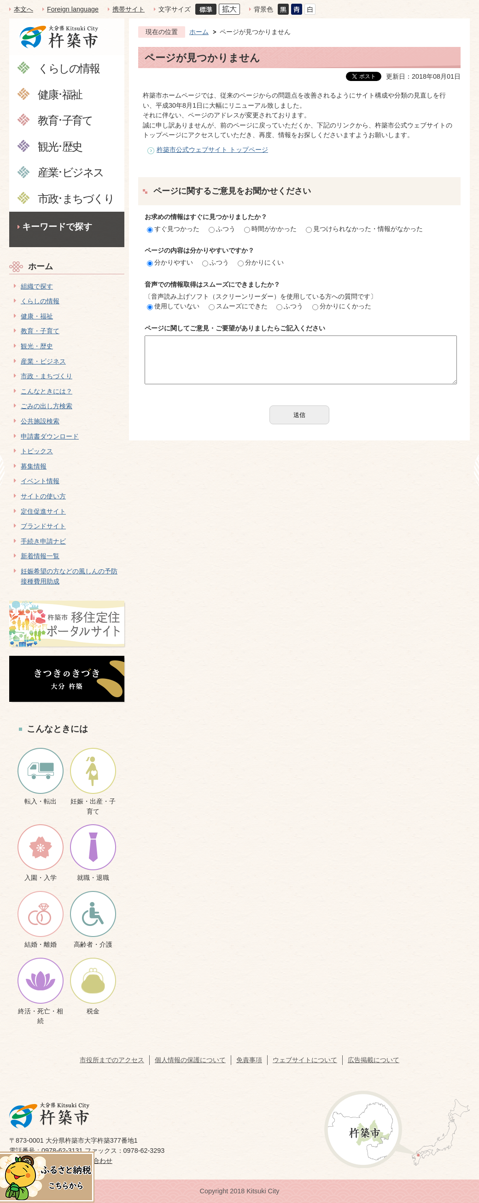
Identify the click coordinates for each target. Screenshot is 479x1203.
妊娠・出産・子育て (93, 806)
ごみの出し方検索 (46, 406)
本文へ (23, 9)
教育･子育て (65, 120)
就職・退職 (93, 877)
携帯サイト (128, 9)
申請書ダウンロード (50, 436)
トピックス (37, 451)
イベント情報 (40, 481)
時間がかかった (270, 228)
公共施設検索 (40, 421)
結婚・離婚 (40, 944)
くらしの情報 (68, 68)
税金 (93, 1011)
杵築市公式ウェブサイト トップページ (212, 149)
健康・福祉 (37, 316)
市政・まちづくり (46, 376)
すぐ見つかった (173, 228)
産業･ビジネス (71, 172)
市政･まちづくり (76, 198)
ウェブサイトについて (305, 1060)
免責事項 (249, 1060)
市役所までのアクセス (112, 1060)
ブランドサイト (43, 526)
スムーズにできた (238, 306)
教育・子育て (40, 331)
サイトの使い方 (43, 496)
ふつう (222, 228)
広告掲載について (373, 1060)
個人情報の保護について (190, 1060)
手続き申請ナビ (43, 541)
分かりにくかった (341, 306)
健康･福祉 (60, 94)
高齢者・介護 (93, 944)
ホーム (40, 266)
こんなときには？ (46, 391)
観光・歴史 (37, 346)
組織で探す (37, 286)
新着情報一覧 (40, 556)
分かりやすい (170, 262)
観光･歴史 (60, 146)
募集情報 (34, 466)
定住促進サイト (43, 511)
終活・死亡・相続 (40, 1016)
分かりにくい (261, 262)
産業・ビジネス (43, 361)
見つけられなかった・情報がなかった (364, 228)
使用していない (173, 306)
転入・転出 (40, 801)
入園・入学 (40, 877)
